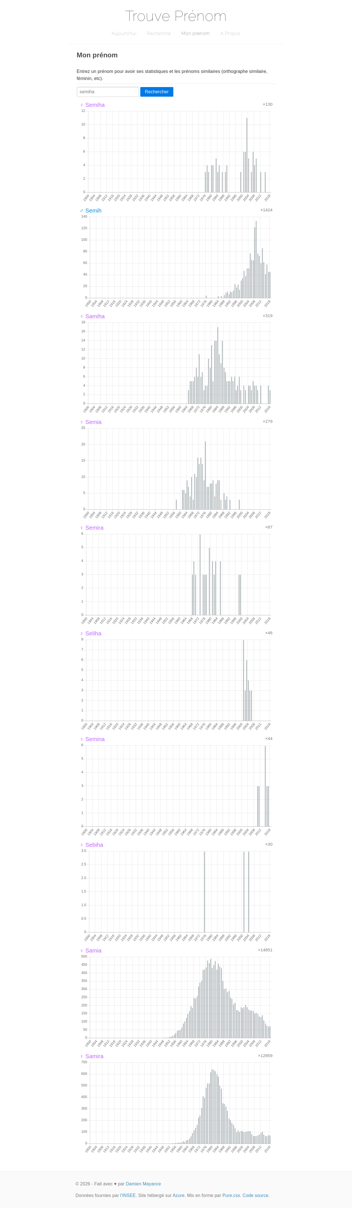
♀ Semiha (92, 105)
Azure (179, 1195)
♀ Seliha (90, 633)
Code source (255, 1195)
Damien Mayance (143, 1183)
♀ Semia (91, 422)
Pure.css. (231, 1195)
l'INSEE (128, 1195)
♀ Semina (92, 739)
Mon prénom (195, 33)
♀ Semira (92, 528)
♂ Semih (91, 210)
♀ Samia (91, 950)
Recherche (159, 33)
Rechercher (157, 91)
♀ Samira (92, 1056)
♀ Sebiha (91, 845)
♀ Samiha (92, 316)
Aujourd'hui (124, 33)
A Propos (230, 33)
